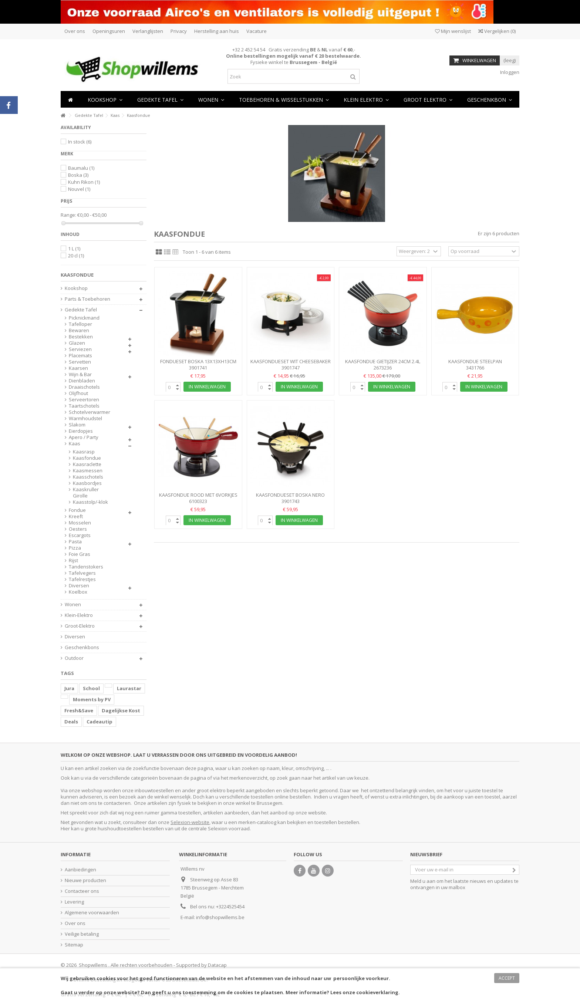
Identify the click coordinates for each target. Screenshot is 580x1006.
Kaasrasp (84, 452)
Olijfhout (78, 393)
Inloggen (509, 72)
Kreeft (76, 516)
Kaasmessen (87, 470)
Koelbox (78, 592)
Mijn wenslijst (453, 31)
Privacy (179, 31)
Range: (68, 215)
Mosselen (80, 523)
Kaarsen (78, 368)
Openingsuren (108, 31)
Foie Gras (79, 554)
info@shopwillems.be (220, 917)
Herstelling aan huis (216, 31)
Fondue (77, 510)
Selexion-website (190, 822)
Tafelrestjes (82, 579)
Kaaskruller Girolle (86, 492)
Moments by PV (92, 699)
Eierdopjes (81, 431)
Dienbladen (82, 381)
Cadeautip (99, 721)
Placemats (80, 355)
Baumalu (81, 168)
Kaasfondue (87, 458)
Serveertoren (84, 399)
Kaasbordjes (87, 483)
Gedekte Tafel (81, 310)
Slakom (77, 425)
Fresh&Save (78, 710)
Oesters (78, 529)
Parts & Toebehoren (87, 299)
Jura (69, 688)
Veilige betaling (82, 934)
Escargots (80, 535)
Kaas (74, 443)
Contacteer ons (82, 891)
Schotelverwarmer (89, 412)
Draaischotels (84, 387)
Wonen (73, 604)
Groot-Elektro (80, 626)
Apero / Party (83, 437)
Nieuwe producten (85, 880)
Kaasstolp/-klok (90, 502)
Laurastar (129, 688)
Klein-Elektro (79, 615)
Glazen (77, 343)
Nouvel (79, 189)
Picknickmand (84, 318)
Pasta (75, 542)
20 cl (76, 255)
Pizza (75, 548)
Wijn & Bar (80, 374)
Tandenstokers (86, 567)
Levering (74, 902)
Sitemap (74, 945)
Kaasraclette (87, 464)
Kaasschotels (88, 477)
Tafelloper (80, 324)
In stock (79, 141)
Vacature (256, 31)
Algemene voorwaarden (92, 912)
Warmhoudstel (85, 418)
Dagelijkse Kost (121, 710)
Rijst (73, 560)
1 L (74, 248)
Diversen (79, 586)
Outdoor (74, 658)
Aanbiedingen (80, 870)
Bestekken (81, 337)
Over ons (74, 31)
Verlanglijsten (147, 31)
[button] (211, 99)
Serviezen (80, 349)
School (91, 688)
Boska (78, 175)
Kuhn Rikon (84, 182)
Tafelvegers (82, 573)
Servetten (80, 362)
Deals (71, 721)
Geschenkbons (82, 647)
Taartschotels (84, 406)
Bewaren (79, 330)
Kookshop (76, 288)
